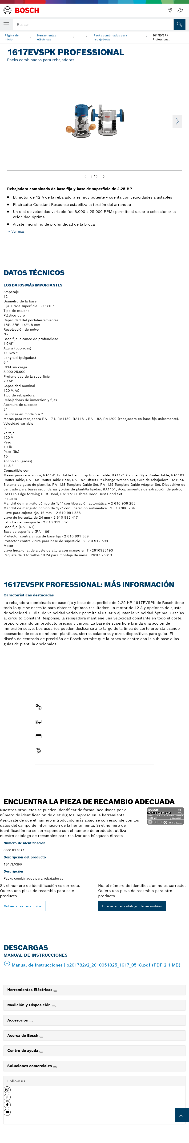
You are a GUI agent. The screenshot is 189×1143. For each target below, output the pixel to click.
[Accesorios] (31, 1021)
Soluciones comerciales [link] (30, 1065)
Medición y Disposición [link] (29, 1004)
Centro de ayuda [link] (23, 1050)
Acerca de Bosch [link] (23, 1035)
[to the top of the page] (182, 1115)
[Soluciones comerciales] (55, 1067)
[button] (7, 1091)
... (81, 37)
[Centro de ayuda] (41, 1052)
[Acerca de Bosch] (41, 1036)
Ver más (18, 231)
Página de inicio (12, 37)
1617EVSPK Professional (161, 37)
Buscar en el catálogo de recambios (132, 906)
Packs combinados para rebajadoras (110, 37)
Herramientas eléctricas (46, 37)
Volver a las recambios (22, 906)
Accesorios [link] (18, 1020)
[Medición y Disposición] (54, 1006)
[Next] (104, 176)
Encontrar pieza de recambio (63, 774)
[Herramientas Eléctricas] (55, 991)
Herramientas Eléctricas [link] (30, 989)
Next (177, 121)
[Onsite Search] (179, 24)
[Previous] (85, 176)
